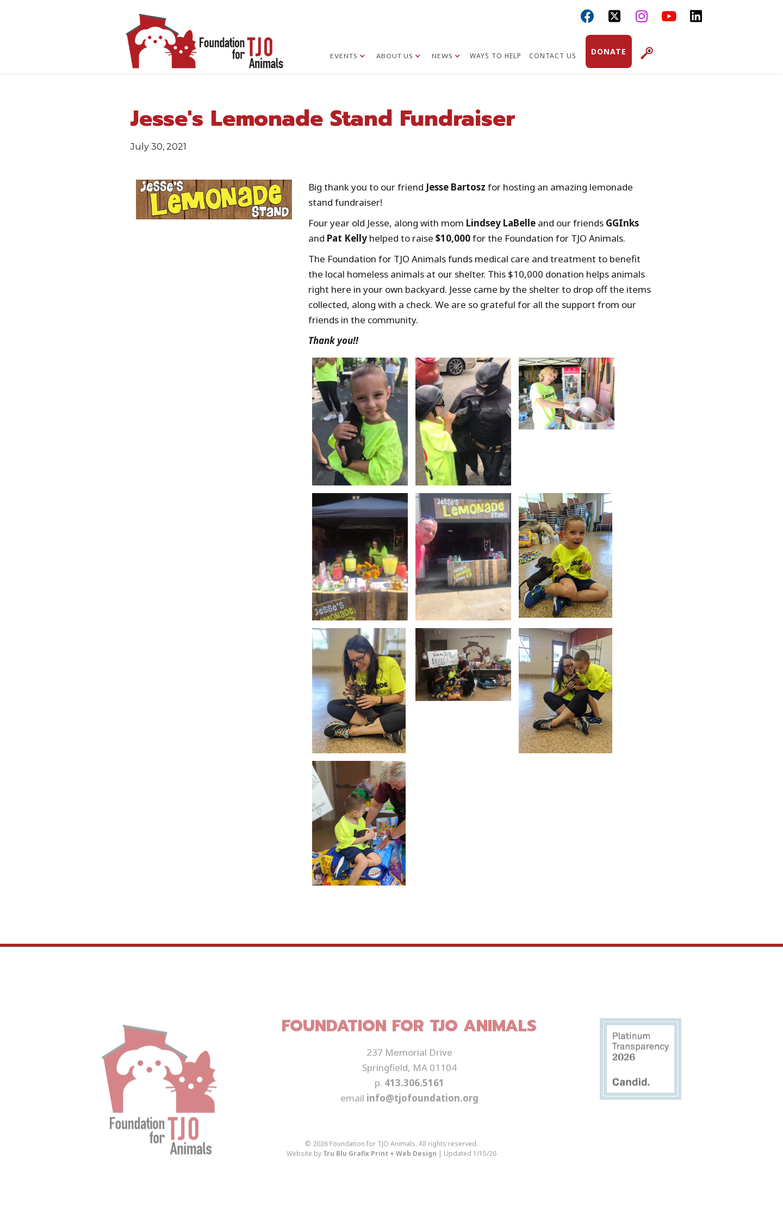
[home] (204, 46)
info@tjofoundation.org (422, 1116)
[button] (348, 57)
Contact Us (552, 55)
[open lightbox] (360, 421)
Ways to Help (495, 55)
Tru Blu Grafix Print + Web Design (380, 1172)
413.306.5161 (414, 1101)
